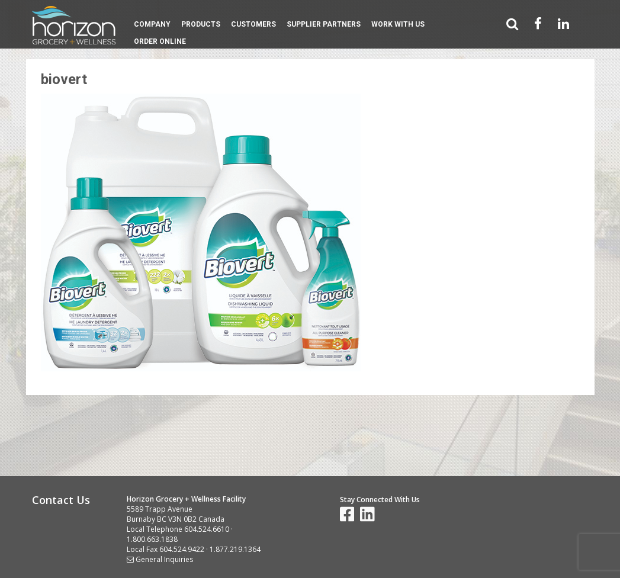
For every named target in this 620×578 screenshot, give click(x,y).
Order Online (160, 41)
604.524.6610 (206, 529)
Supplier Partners (324, 24)
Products (200, 24)
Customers (253, 24)
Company (152, 24)
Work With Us (398, 24)
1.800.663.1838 (152, 539)
